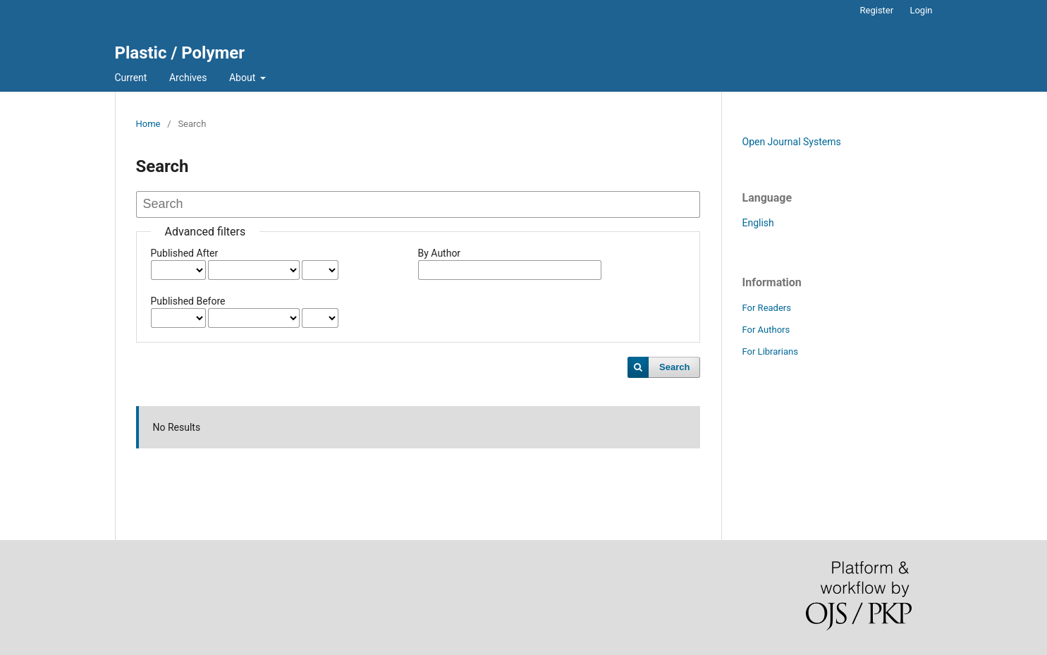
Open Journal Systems (791, 141)
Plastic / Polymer (180, 53)
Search (674, 367)
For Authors (766, 329)
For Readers (767, 307)
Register (877, 10)
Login (921, 10)
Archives (188, 77)
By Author (439, 253)
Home (148, 123)
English (758, 222)
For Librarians (770, 351)
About (243, 77)
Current (131, 77)
